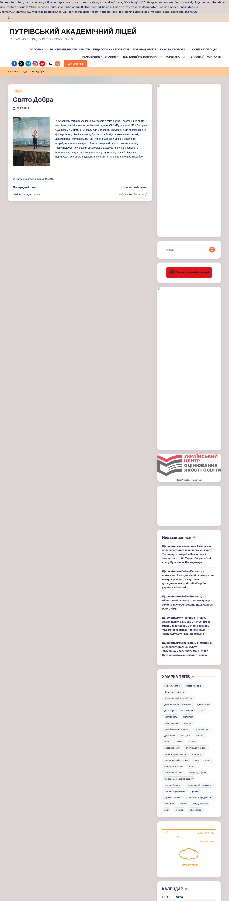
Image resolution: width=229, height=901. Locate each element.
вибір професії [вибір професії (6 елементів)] (171, 496)
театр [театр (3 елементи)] (191, 539)
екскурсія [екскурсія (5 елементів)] (185, 508)
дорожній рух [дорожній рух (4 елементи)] (202, 502)
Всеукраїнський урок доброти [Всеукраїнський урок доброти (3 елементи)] (178, 471)
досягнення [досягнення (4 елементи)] (169, 508)
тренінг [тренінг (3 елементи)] (194, 564)
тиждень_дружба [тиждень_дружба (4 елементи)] (197, 545)
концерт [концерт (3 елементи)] (193, 514)
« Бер (167, 718)
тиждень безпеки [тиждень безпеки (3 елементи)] (172, 558)
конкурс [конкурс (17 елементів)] (179, 514)
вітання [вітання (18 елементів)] (187, 496)
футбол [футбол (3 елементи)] (183, 576)
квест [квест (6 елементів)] (167, 514)
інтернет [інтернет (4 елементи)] (179, 583)
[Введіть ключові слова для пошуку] (189, 145)
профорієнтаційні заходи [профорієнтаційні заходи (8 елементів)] (176, 533)
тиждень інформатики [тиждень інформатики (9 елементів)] (174, 564)
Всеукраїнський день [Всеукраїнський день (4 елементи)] (174, 465)
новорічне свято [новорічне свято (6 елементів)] (172, 521)
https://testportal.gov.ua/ (189, 253)
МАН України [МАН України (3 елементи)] (186, 483)
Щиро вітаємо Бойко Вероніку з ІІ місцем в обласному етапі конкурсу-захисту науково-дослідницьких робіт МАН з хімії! (187, 376)
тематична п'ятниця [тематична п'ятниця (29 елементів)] (173, 545)
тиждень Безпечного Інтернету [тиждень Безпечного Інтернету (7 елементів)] (178, 552)
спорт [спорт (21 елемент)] (208, 533)
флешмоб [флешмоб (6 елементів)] (169, 576)
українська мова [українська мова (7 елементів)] (172, 570)
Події (18, 91)
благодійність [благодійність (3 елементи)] (170, 490)
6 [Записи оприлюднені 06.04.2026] (165, 688)
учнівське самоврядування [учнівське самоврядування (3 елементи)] (198, 570)
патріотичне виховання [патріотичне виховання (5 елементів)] (175, 527)
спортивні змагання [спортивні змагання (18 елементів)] (173, 539)
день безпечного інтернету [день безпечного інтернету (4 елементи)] (177, 502)
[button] (75, 63)
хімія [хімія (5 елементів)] (166, 583)
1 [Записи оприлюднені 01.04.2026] (179, 681)
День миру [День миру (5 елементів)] (169, 483)
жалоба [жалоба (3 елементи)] (199, 508)
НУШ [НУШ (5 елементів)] (201, 483)
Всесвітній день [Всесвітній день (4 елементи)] (193, 459)
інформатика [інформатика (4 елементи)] (195, 583)
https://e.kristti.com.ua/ (189, 844)
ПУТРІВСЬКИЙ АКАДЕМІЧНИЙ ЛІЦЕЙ (73, 31)
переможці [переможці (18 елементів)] (197, 527)
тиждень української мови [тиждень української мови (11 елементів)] (199, 558)
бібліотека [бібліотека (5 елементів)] (188, 490)
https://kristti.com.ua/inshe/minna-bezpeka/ (189, 770)
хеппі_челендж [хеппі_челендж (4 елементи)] (200, 576)
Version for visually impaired (189, 167)
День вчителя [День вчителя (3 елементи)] (203, 477)
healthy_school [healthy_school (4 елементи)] (172, 459)
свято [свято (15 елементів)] (196, 533)
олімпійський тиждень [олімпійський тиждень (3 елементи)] (196, 521)
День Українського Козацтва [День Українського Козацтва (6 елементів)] (177, 477)
